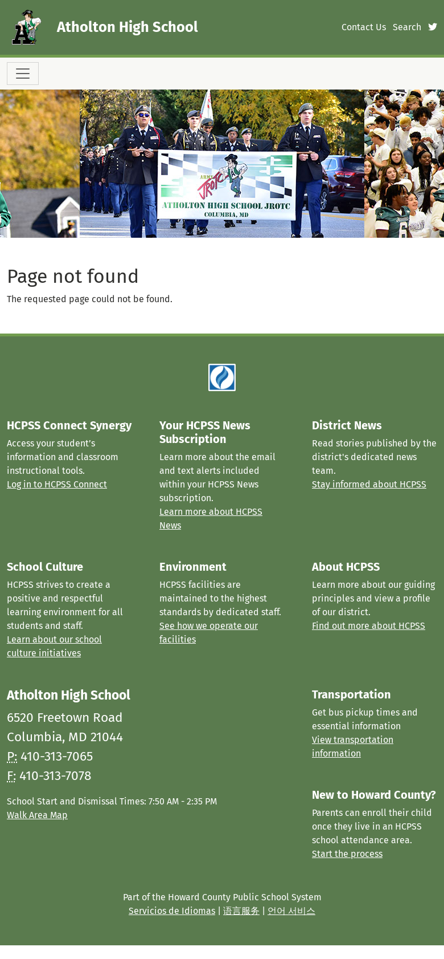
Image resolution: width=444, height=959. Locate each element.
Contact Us (364, 27)
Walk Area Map (37, 815)
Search (407, 27)
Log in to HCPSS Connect (57, 484)
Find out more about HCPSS (368, 625)
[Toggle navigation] (23, 73)
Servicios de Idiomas (172, 910)
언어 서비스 (291, 910)
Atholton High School (127, 27)
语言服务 (241, 910)
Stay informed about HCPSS (369, 484)
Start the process (347, 853)
